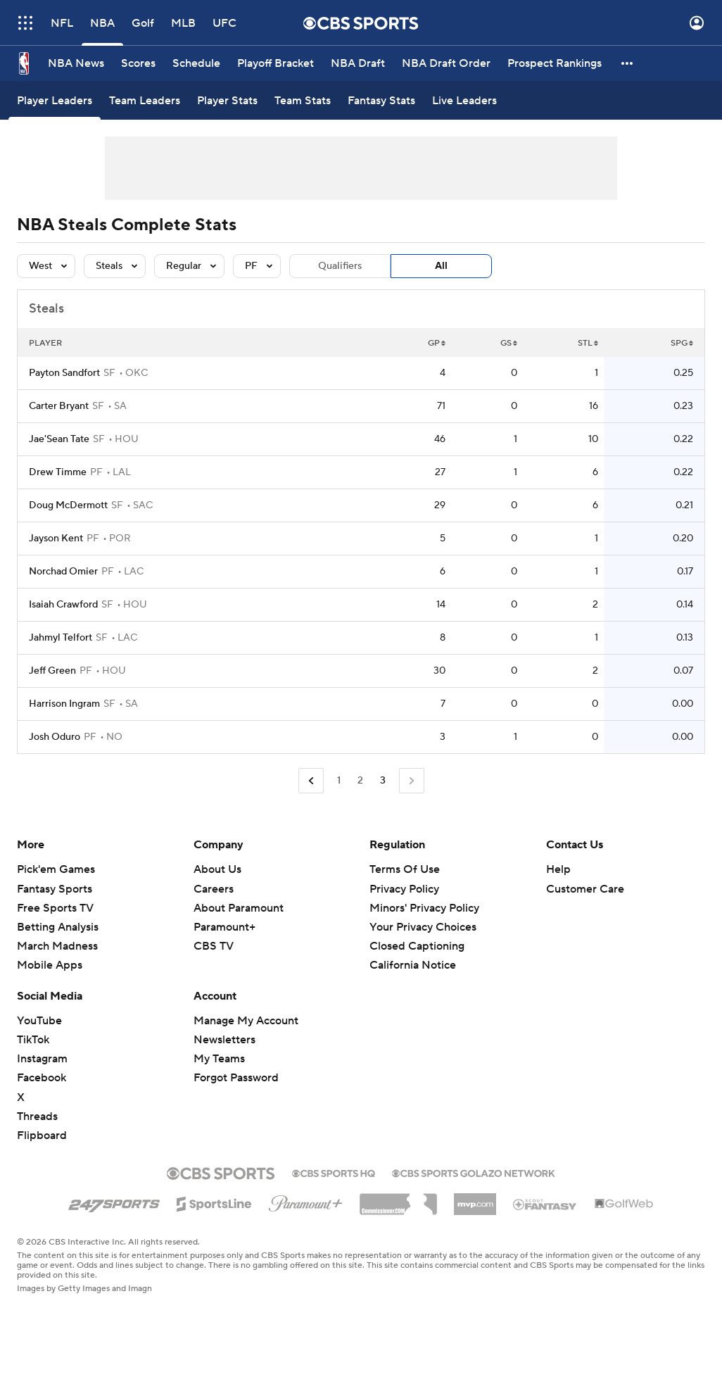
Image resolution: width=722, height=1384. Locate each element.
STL (588, 343)
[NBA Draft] (357, 63)
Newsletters (224, 1040)
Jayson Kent (56, 538)
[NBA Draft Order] (446, 63)
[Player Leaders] (54, 100)
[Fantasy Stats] (381, 100)
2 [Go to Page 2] (360, 780)
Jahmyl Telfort (60, 637)
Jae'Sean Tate (59, 439)
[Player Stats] (227, 100)
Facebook (41, 1078)
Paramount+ (224, 927)
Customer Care (585, 889)
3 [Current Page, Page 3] (383, 780)
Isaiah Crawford (63, 604)
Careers (214, 889)
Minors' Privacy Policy (424, 908)
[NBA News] (76, 63)
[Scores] (138, 63)
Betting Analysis (58, 927)
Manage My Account (246, 1021)
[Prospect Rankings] (554, 63)
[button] (627, 63)
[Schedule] (196, 63)
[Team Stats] (302, 100)
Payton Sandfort (64, 373)
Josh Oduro (54, 737)
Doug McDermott (68, 505)
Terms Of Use (404, 869)
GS (508, 343)
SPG (682, 343)
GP (436, 343)
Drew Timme (58, 472)
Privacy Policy (404, 889)
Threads (37, 1116)
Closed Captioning (416, 946)
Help (558, 869)
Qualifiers (340, 266)
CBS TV (214, 946)
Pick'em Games (56, 869)
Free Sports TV (55, 908)
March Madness (57, 946)
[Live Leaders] (464, 100)
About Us (217, 869)
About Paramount (239, 908)
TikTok (33, 1040)
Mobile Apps (49, 965)
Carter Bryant (59, 406)
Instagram (42, 1059)
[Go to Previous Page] (311, 781)
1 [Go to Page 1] (339, 780)
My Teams (219, 1059)
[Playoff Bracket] (275, 63)
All (441, 266)
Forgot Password (236, 1078)
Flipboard (42, 1135)
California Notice (412, 965)
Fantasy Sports (54, 889)
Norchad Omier (63, 571)
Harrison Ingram (64, 704)
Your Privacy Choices (422, 927)
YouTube (39, 1021)
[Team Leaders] (145, 100)
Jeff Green (52, 671)
